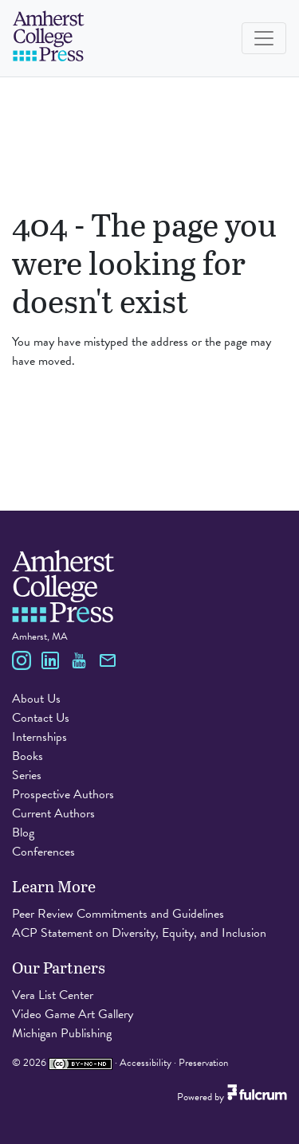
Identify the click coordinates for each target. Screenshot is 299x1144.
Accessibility (145, 1063)
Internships (39, 736)
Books (27, 756)
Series (26, 775)
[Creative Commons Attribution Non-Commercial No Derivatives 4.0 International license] (80, 1063)
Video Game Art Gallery (72, 1014)
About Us (36, 698)
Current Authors (53, 813)
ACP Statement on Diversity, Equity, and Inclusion (139, 932)
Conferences (43, 851)
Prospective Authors (63, 794)
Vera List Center (52, 995)
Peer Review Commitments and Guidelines (118, 913)
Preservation (203, 1063)
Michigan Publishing (62, 1033)
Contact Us (40, 717)
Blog (23, 832)
